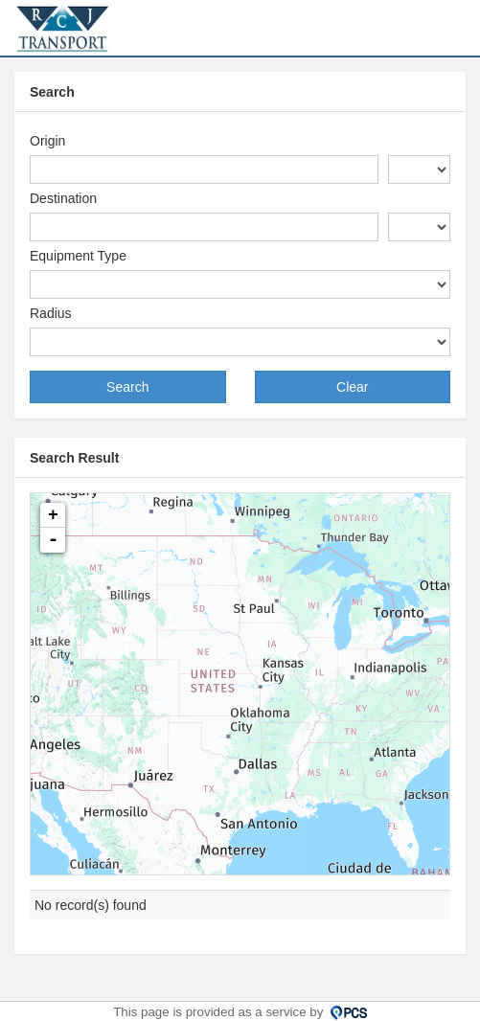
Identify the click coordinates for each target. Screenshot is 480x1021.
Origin (47, 140)
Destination (63, 198)
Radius (51, 313)
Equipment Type (78, 255)
